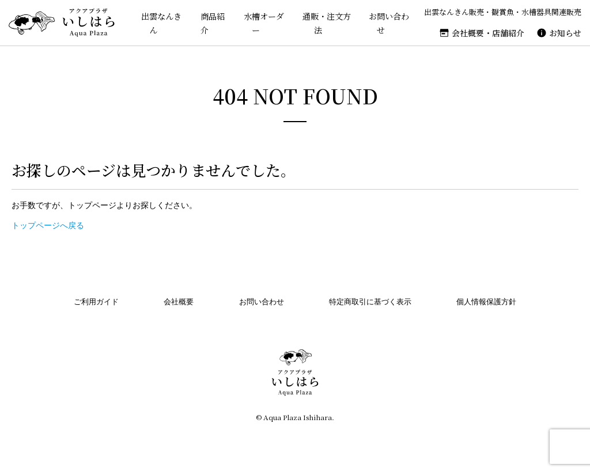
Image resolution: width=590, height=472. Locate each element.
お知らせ (565, 33)
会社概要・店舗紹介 (488, 33)
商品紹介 (204, 23)
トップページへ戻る (48, 225)
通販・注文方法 (322, 23)
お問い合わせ (387, 23)
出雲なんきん (152, 23)
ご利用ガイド (96, 301)
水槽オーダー (256, 23)
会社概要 (179, 301)
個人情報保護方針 (486, 301)
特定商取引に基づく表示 (370, 301)
